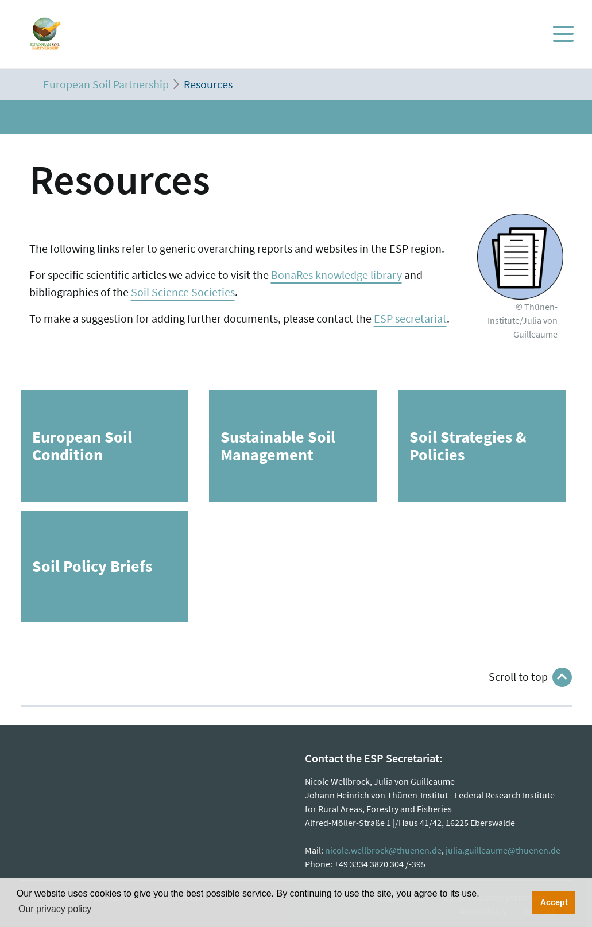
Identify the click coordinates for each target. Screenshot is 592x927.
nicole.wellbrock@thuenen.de (383, 850)
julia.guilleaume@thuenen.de (503, 850)
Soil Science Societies (183, 292)
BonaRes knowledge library (336, 274)
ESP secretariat (410, 318)
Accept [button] (554, 902)
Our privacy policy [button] (54, 909)
